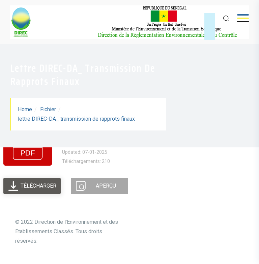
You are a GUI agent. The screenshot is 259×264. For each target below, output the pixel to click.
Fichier (48, 109)
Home (25, 109)
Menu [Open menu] (239, 18)
